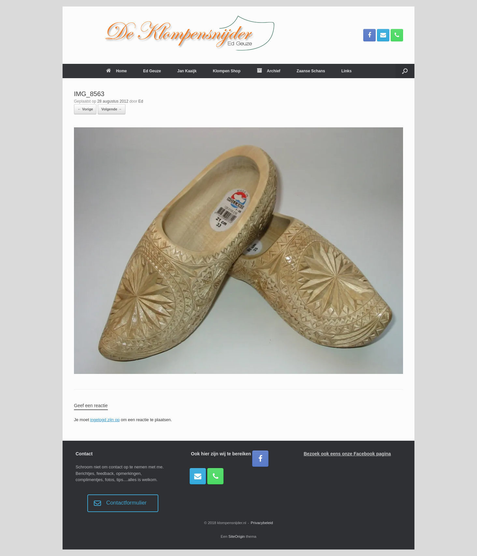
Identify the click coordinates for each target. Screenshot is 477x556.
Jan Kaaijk (186, 71)
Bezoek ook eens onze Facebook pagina (347, 453)
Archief (268, 71)
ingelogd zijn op (105, 419)
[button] (404, 71)
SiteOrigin (236, 536)
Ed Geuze (152, 71)
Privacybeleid (262, 523)
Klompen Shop (226, 71)
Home (116, 71)
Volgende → (111, 109)
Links (346, 71)
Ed (140, 101)
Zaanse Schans (310, 71)
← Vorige (85, 109)
